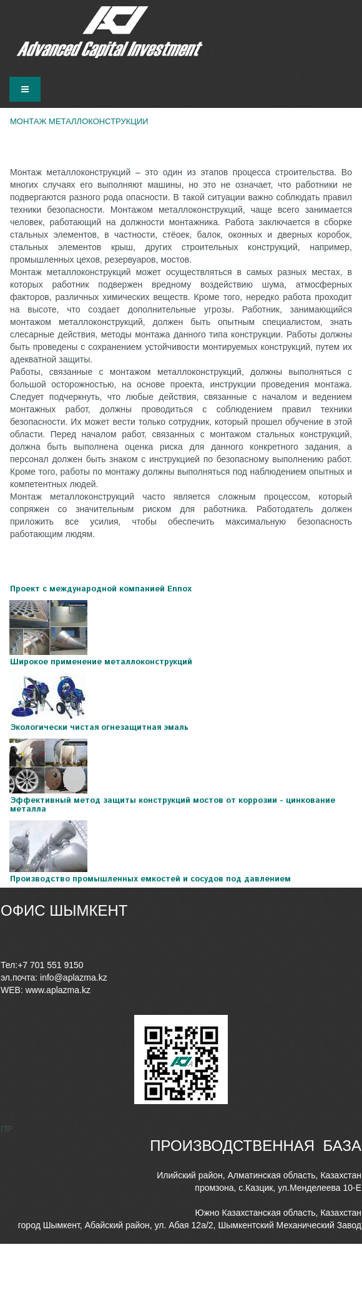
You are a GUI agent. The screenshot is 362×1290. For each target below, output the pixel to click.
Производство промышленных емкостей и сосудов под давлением (150, 879)
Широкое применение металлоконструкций (101, 662)
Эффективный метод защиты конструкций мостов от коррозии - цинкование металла (172, 805)
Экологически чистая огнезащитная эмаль (99, 728)
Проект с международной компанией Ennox (101, 589)
